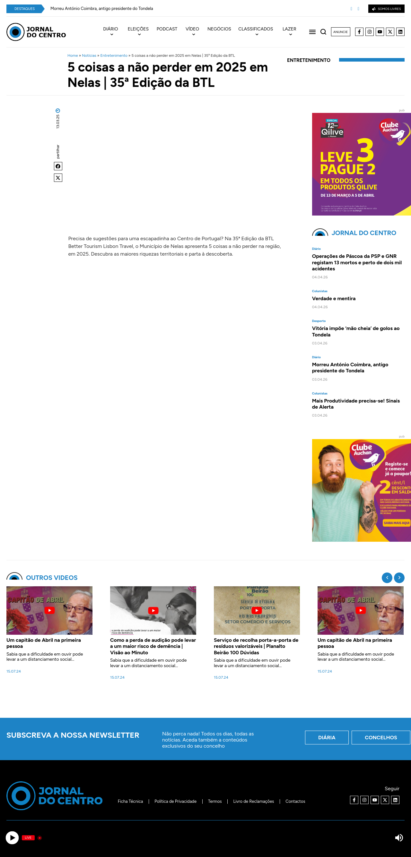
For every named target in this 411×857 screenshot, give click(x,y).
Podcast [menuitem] (167, 29)
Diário (316, 249)
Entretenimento (113, 55)
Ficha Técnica (130, 801)
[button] (58, 166)
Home (72, 55)
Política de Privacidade (175, 801)
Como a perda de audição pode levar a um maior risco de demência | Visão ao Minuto (153, 646)
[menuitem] (113, 32)
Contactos (295, 801)
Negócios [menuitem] (219, 29)
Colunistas (320, 291)
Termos (215, 801)
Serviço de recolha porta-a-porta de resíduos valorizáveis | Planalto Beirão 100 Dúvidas (256, 646)
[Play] (12, 838)
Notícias (89, 55)
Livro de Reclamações (253, 801)
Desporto (319, 321)
